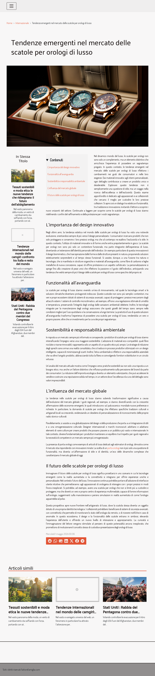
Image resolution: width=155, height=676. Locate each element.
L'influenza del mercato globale (62, 188)
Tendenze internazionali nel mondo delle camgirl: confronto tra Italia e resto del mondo (23, 255)
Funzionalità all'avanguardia (61, 174)
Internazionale (22, 23)
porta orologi (113, 448)
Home (9, 23)
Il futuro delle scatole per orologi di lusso (66, 195)
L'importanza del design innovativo (64, 167)
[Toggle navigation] (11, 6)
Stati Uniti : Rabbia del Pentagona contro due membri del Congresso (23, 312)
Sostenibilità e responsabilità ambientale (66, 181)
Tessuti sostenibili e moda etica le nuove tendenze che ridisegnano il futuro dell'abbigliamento (23, 195)
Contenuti (56, 160)
